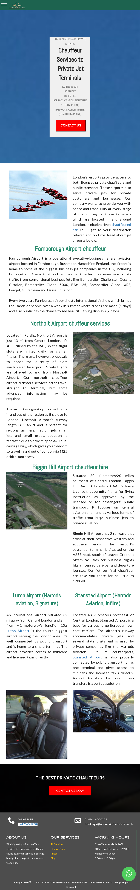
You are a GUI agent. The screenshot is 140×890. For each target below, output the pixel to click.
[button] (129, 874)
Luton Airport (18, 630)
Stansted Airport (87, 657)
